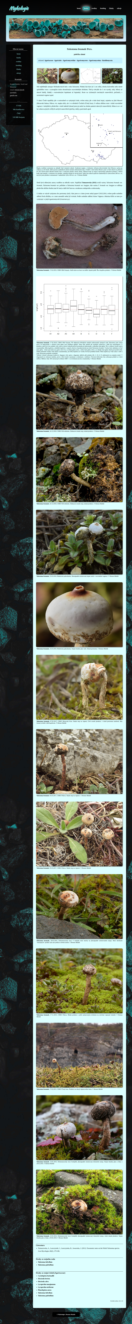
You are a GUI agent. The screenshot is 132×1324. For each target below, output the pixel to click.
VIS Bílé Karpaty (19, 117)
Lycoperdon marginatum (46, 1284)
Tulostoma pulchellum (46, 1265)
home (79, 8)
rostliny (94, 8)
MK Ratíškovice (18, 109)
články (111, 8)
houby (86, 8)
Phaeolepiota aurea (44, 1290)
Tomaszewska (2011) (89, 182)
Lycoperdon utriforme (46, 1287)
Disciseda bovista (44, 1279)
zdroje (119, 8)
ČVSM (18, 106)
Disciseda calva (43, 1281)
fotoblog (103, 8)
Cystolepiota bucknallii (46, 1276)
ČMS (19, 113)
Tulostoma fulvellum (45, 1262)
